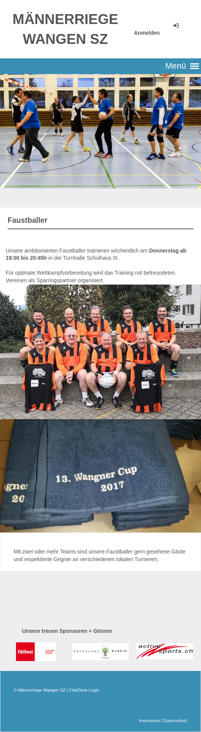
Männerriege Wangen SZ (65, 29)
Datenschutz (175, 720)
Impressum (149, 720)
